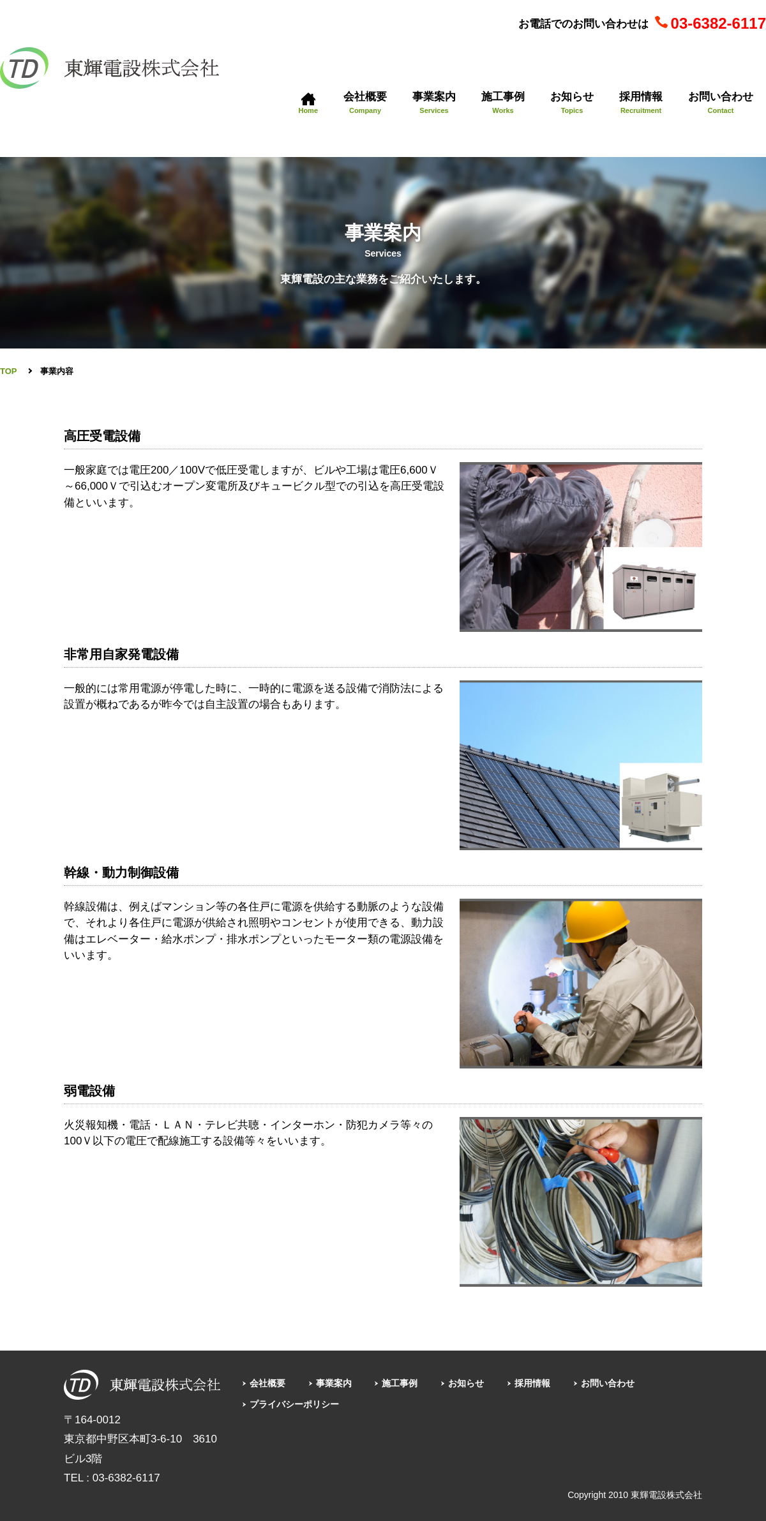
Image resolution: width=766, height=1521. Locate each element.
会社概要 (271, 1382)
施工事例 (416, 1382)
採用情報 (561, 1382)
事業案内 (343, 1382)
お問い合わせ (643, 1382)
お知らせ (488, 1382)
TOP (8, 371)
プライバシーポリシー (302, 1403)
